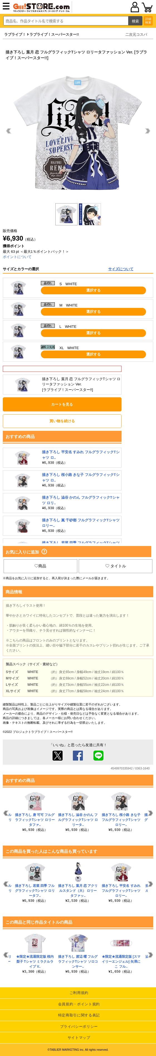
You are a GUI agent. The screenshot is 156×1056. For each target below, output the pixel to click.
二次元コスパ (136, 34)
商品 (40, 566)
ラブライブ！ (15, 34)
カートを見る (62, 404)
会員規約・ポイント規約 (79, 1004)
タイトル (115, 566)
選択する (93, 290)
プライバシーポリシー (79, 1026)
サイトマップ (79, 1038)
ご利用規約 (79, 993)
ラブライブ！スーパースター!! (54, 34)
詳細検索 (148, 20)
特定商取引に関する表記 (79, 1015)
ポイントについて (17, 257)
